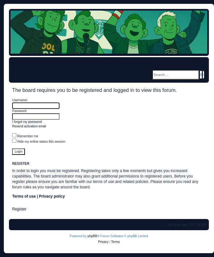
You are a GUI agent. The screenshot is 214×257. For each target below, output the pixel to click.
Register (19, 209)
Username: (20, 100)
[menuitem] (60, 63)
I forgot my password (27, 122)
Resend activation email (29, 126)
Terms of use (24, 196)
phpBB (92, 236)
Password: (19, 111)
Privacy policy (52, 196)
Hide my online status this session (38, 141)
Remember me (25, 136)
